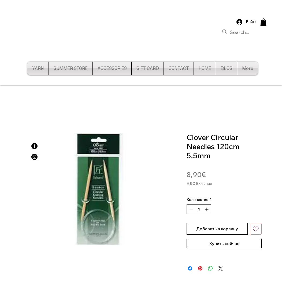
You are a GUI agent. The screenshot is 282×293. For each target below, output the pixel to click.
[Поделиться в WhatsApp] (210, 268)
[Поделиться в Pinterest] (200, 268)
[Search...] (245, 32)
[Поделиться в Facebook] (190, 268)
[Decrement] (190, 209)
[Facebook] (34, 146)
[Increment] (207, 209)
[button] (263, 22)
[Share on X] (220, 268)
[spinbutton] (199, 209)
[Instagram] (34, 157)
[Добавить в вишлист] (256, 229)
